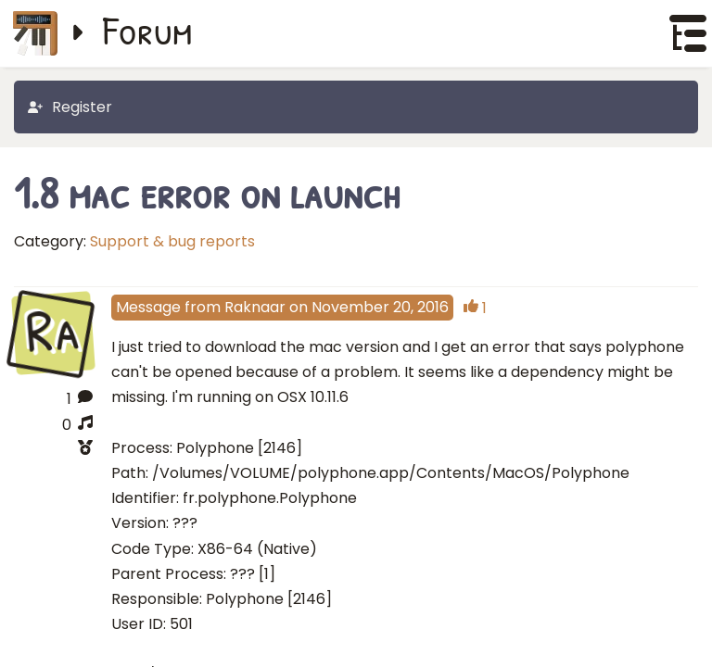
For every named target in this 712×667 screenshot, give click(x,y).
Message (148, 307)
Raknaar (255, 307)
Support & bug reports (172, 241)
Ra (53, 331)
